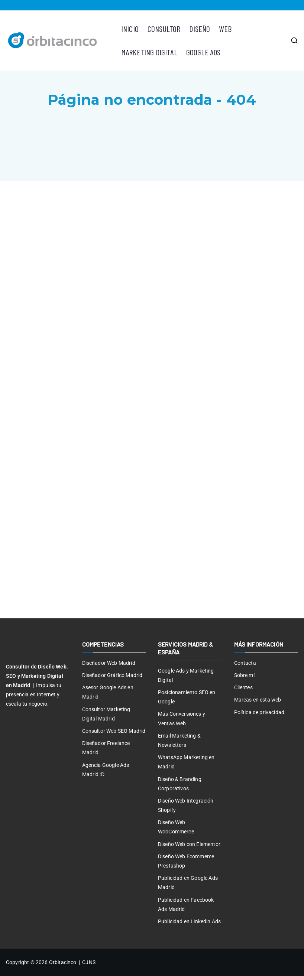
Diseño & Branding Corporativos (179, 783)
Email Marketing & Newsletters (179, 740)
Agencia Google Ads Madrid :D (105, 769)
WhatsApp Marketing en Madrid (186, 762)
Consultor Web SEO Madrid (114, 731)
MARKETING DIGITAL (149, 52)
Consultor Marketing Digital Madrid (106, 714)
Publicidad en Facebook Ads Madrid (186, 904)
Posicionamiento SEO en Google (187, 697)
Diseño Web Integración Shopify (186, 805)
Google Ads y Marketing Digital (186, 675)
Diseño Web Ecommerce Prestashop (186, 861)
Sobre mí (244, 675)
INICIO (130, 28)
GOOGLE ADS (203, 52)
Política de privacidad (259, 712)
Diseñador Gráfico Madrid (112, 675)
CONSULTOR (164, 28)
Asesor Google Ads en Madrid (107, 692)
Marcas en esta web (257, 700)
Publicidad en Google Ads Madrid (188, 882)
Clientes (243, 687)
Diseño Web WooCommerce (176, 827)
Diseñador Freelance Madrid (106, 747)
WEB (225, 28)
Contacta (245, 663)
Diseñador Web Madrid (108, 663)
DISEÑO (199, 28)
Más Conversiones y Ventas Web (181, 718)
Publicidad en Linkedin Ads (189, 921)
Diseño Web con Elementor (189, 844)
